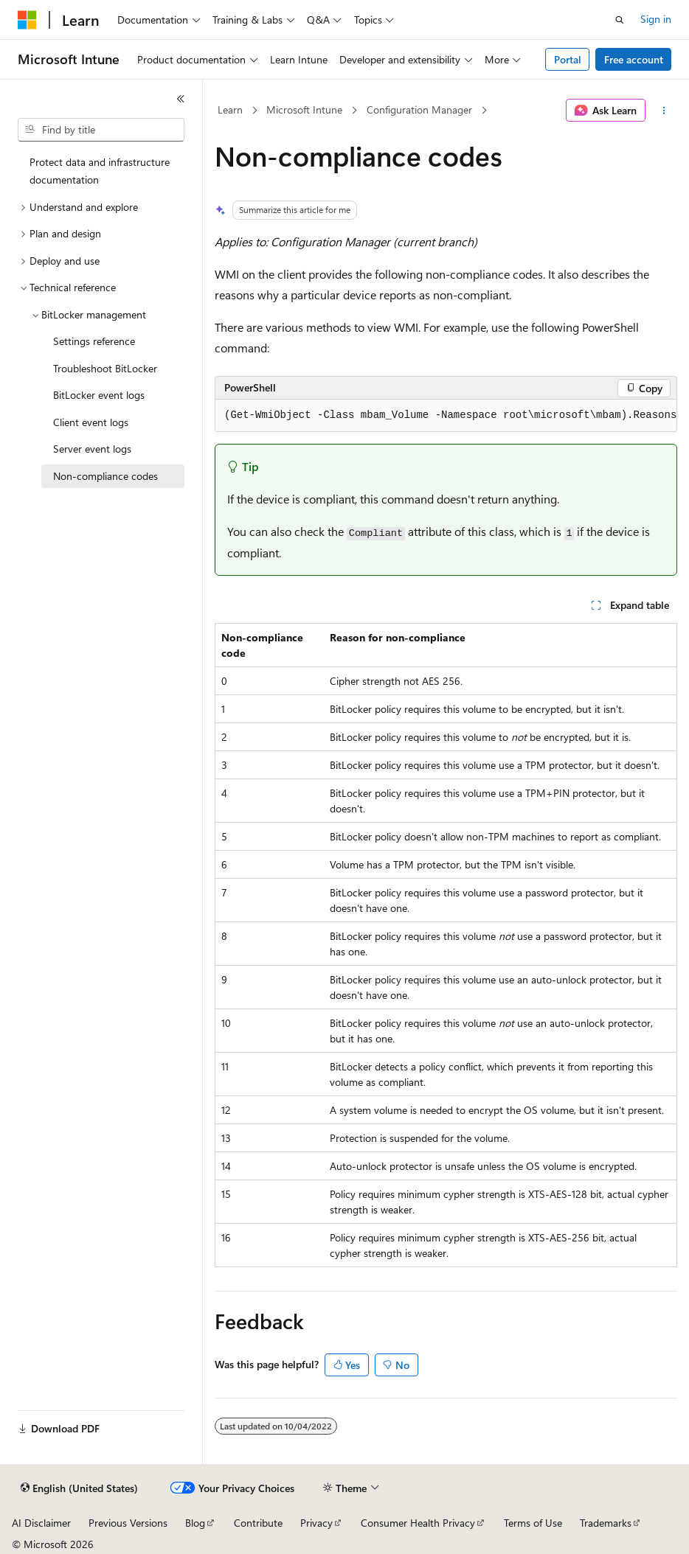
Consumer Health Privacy (418, 1523)
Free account (633, 59)
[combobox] (101, 130)
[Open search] (619, 20)
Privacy (316, 1523)
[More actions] (664, 110)
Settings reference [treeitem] (94, 341)
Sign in (655, 19)
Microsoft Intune (304, 109)
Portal (567, 59)
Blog (195, 1523)
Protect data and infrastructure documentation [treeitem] (100, 171)
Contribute (258, 1523)
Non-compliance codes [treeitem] (105, 476)
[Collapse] (180, 99)
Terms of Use (533, 1523)
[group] (446, 416)
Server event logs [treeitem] (92, 449)
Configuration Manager (419, 109)
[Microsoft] (27, 19)
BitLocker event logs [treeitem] (99, 395)
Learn (230, 109)
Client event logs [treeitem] (90, 422)
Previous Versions (128, 1523)
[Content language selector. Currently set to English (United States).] (79, 1488)
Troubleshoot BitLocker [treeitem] (105, 368)
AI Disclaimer (41, 1523)
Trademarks (605, 1523)
